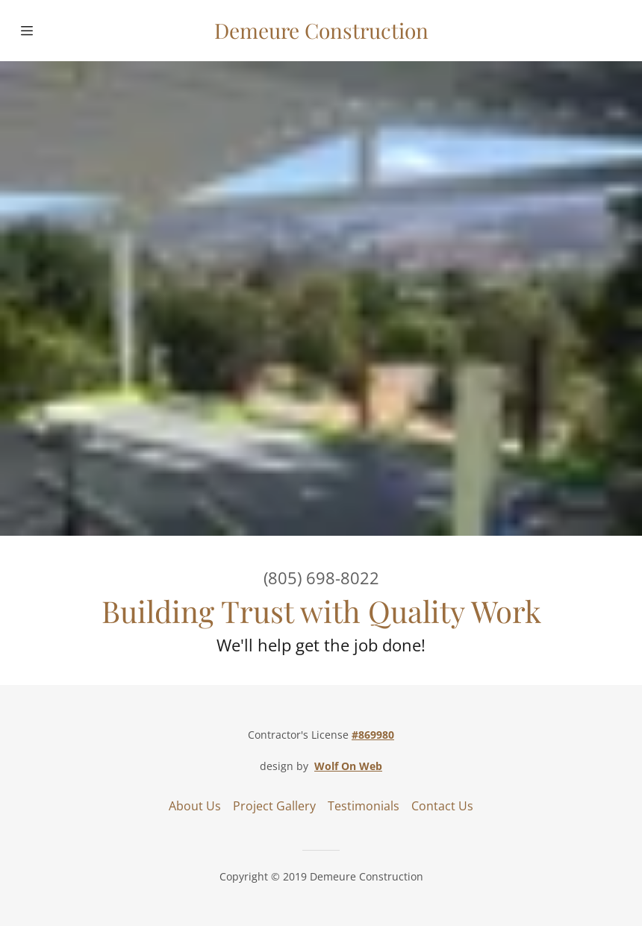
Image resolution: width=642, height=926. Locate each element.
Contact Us (442, 806)
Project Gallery (274, 806)
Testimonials (363, 806)
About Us (195, 806)
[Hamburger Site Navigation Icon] (48, 31)
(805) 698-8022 (321, 577)
